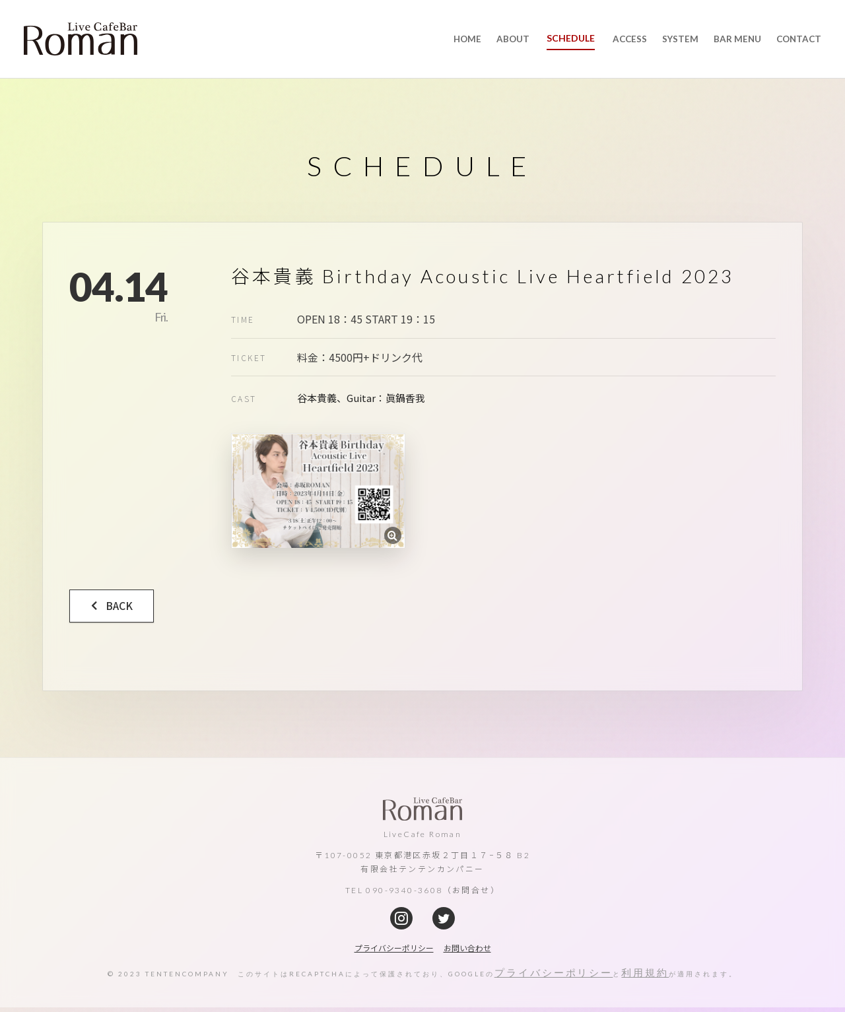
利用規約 (645, 977)
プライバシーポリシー (553, 977)
